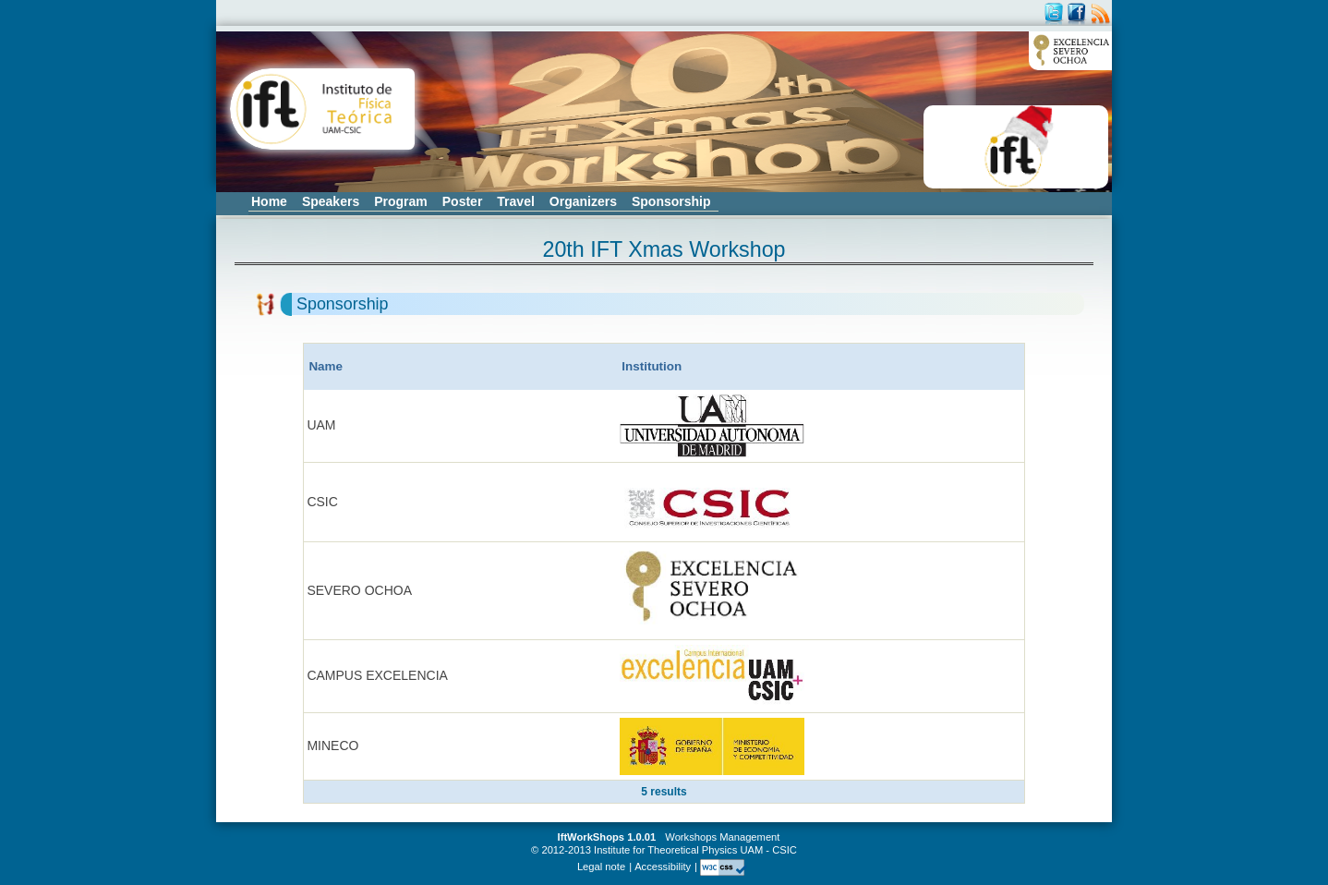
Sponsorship (671, 201)
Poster (462, 201)
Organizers (583, 201)
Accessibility (662, 866)
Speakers (330, 201)
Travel (515, 201)
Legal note (601, 866)
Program (401, 201)
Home (269, 201)
